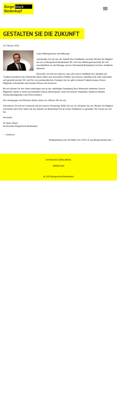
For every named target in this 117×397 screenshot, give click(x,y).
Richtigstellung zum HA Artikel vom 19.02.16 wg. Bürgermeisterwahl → (81, 140)
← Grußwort (8, 134)
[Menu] (105, 8)
